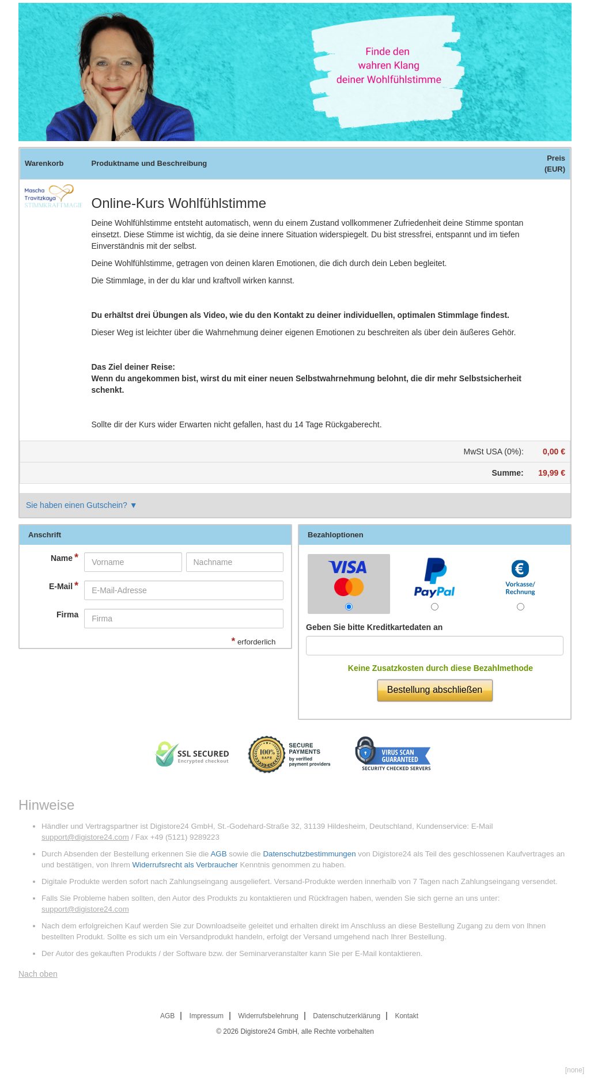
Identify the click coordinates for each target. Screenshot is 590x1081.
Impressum (207, 1016)
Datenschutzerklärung (346, 1016)
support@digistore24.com (85, 837)
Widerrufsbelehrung (268, 1016)
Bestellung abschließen (434, 690)
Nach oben (38, 973)
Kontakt (406, 1016)
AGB (218, 853)
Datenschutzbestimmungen (309, 853)
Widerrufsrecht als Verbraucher (184, 864)
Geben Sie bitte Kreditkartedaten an (374, 627)
